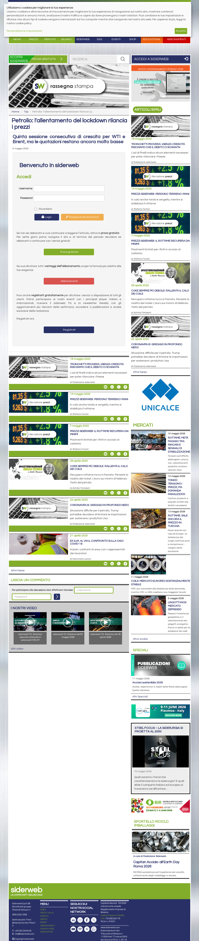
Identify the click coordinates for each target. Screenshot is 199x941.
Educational (152, 39)
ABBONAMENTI (47, 926)
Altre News (17, 570)
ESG (99, 39)
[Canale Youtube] (73, 929)
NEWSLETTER (46, 932)
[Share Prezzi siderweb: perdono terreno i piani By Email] (105, 419)
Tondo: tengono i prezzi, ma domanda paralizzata (176, 487)
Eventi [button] (116, 39)
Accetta (181, 31)
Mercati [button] (50, 39)
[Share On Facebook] (125, 387)
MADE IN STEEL (47, 929)
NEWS (43, 910)
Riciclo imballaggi (151, 823)
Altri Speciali (140, 696)
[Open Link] (160, 83)
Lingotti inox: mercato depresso (177, 606)
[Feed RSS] (87, 929)
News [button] (17, 39)
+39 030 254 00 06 (23, 931)
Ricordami (42, 209)
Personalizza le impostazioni (24, 31)
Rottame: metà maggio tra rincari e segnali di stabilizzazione (179, 444)
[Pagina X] (94, 920)
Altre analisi (140, 639)
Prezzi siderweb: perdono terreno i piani (99, 399)
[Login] (57, 597)
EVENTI (43, 922)
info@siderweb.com (24, 934)
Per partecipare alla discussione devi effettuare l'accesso (42, 590)
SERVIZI (44, 919)
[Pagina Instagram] (80, 920)
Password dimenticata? (82, 217)
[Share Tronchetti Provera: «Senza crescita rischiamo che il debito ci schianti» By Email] (105, 387)
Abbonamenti (176, 39)
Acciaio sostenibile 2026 (147, 682)
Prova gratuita (69, 252)
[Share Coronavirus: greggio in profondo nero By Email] (105, 529)
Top (26, 111)
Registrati (69, 329)
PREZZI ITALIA (47, 913)
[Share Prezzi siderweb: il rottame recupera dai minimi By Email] (105, 454)
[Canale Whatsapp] (94, 929)
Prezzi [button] (33, 39)
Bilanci (66, 39)
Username (25, 188)
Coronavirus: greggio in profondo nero (99, 505)
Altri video (17, 648)
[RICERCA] (123, 59)
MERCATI (44, 916)
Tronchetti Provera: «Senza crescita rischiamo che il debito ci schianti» (97, 366)
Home (15, 111)
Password (26, 198)
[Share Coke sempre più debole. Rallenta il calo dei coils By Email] (105, 493)
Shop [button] (132, 39)
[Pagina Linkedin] (73, 920)
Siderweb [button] (83, 39)
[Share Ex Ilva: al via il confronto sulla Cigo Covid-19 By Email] (105, 564)
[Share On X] (119, 387)
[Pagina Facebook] (87, 920)
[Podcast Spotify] (80, 929)
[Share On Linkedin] (112, 387)
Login (47, 217)
